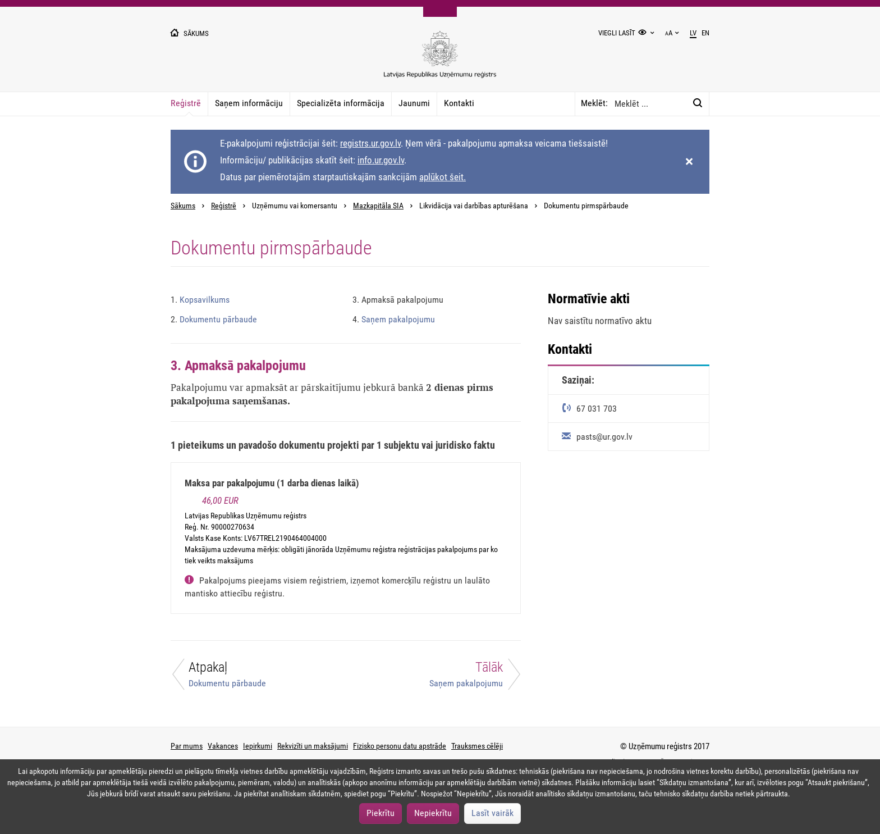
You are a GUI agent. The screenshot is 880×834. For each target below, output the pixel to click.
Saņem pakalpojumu (393, 319)
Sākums (183, 206)
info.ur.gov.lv (381, 160)
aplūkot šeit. (442, 177)
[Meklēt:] (697, 103)
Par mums (187, 745)
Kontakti (459, 103)
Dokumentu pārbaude (214, 319)
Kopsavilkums (200, 299)
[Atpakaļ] (251, 677)
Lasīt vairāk (492, 813)
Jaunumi (414, 103)
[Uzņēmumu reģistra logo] (440, 60)
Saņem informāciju (249, 103)
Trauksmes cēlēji (477, 745)
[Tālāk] (440, 677)
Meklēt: (594, 103)
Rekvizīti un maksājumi (312, 745)
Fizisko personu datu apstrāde (399, 745)
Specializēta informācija (340, 103)
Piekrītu (380, 813)
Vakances (223, 745)
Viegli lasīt (616, 33)
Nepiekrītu (433, 813)
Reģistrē (186, 103)
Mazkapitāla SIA (378, 206)
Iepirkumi (257, 745)
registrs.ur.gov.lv (370, 143)
